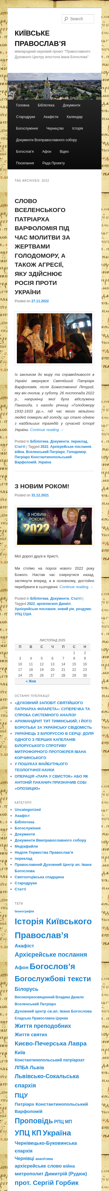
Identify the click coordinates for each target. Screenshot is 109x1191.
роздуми (83, 609)
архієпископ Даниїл (54, 604)
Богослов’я (25, 152)
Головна (22, 105)
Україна (44, 462)
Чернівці (24, 1158)
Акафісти (51, 117)
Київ (20, 1052)
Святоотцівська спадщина (39, 877)
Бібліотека (46, 105)
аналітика (44, 1159)
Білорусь (26, 989)
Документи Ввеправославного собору (50, 840)
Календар (75, 117)
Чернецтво (55, 128)
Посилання (25, 163)
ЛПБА (22, 1067)
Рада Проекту (53, 163)
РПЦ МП (63, 1121)
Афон (46, 152)
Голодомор (76, 452)
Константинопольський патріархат (50, 1060)
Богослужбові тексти (53, 979)
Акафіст (22, 815)
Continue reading (47, 430)
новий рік (66, 609)
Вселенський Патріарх (45, 452)
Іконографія (24, 911)
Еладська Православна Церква (41, 1018)
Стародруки (25, 117)
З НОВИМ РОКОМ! (42, 486)
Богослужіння (27, 128)
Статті (20, 447)
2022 (44, 447)
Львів (37, 1067)
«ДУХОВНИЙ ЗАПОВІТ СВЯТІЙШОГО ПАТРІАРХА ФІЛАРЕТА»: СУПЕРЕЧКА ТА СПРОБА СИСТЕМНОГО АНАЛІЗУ (52, 709)
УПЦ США (23, 614)
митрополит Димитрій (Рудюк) (51, 1173)
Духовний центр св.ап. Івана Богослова (53, 1011)
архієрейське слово (38, 1165)
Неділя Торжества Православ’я (44, 852)
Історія (77, 128)
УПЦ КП (28, 1133)
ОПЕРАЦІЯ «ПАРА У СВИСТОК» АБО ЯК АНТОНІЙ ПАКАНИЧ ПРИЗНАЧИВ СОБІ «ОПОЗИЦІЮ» (51, 782)
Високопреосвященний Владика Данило (49, 997)
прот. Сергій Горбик (46, 1182)
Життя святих (31, 1034)
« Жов (31, 681)
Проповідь (34, 1121)
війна (19, 452)
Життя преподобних (43, 1026)
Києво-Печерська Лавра (51, 1043)
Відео (64, 152)
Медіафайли (26, 846)
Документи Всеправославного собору (46, 140)
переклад (79, 441)
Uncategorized (28, 809)
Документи (71, 105)
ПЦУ (21, 1095)
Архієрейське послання (70, 447)
